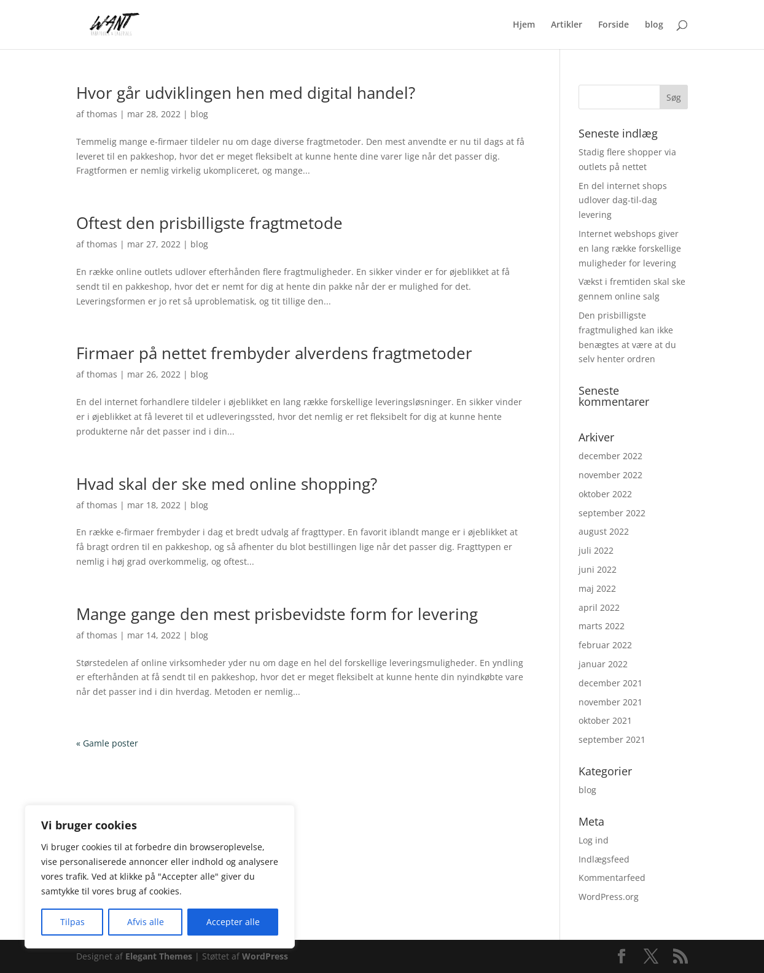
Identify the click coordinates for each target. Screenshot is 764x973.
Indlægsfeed (604, 859)
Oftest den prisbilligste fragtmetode (209, 223)
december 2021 (610, 683)
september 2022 (612, 513)
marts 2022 (602, 626)
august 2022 (604, 531)
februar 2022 (605, 645)
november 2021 (610, 702)
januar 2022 (603, 664)
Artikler (566, 25)
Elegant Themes (158, 956)
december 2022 (610, 456)
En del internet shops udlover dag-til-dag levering (623, 200)
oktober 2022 (605, 494)
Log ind (594, 840)
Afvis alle (145, 922)
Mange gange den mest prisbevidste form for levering (277, 614)
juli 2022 (596, 550)
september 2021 (612, 739)
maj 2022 (597, 588)
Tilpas (72, 922)
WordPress (265, 956)
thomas (102, 114)
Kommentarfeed (612, 877)
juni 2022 (598, 569)
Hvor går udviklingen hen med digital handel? (245, 93)
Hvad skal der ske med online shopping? (226, 484)
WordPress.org (609, 896)
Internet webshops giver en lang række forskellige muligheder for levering (630, 248)
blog (654, 25)
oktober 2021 (605, 720)
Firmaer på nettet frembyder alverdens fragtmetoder (274, 353)
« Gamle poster (107, 743)
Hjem (524, 25)
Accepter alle (233, 922)
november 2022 (610, 475)
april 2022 (599, 607)
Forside (613, 25)
